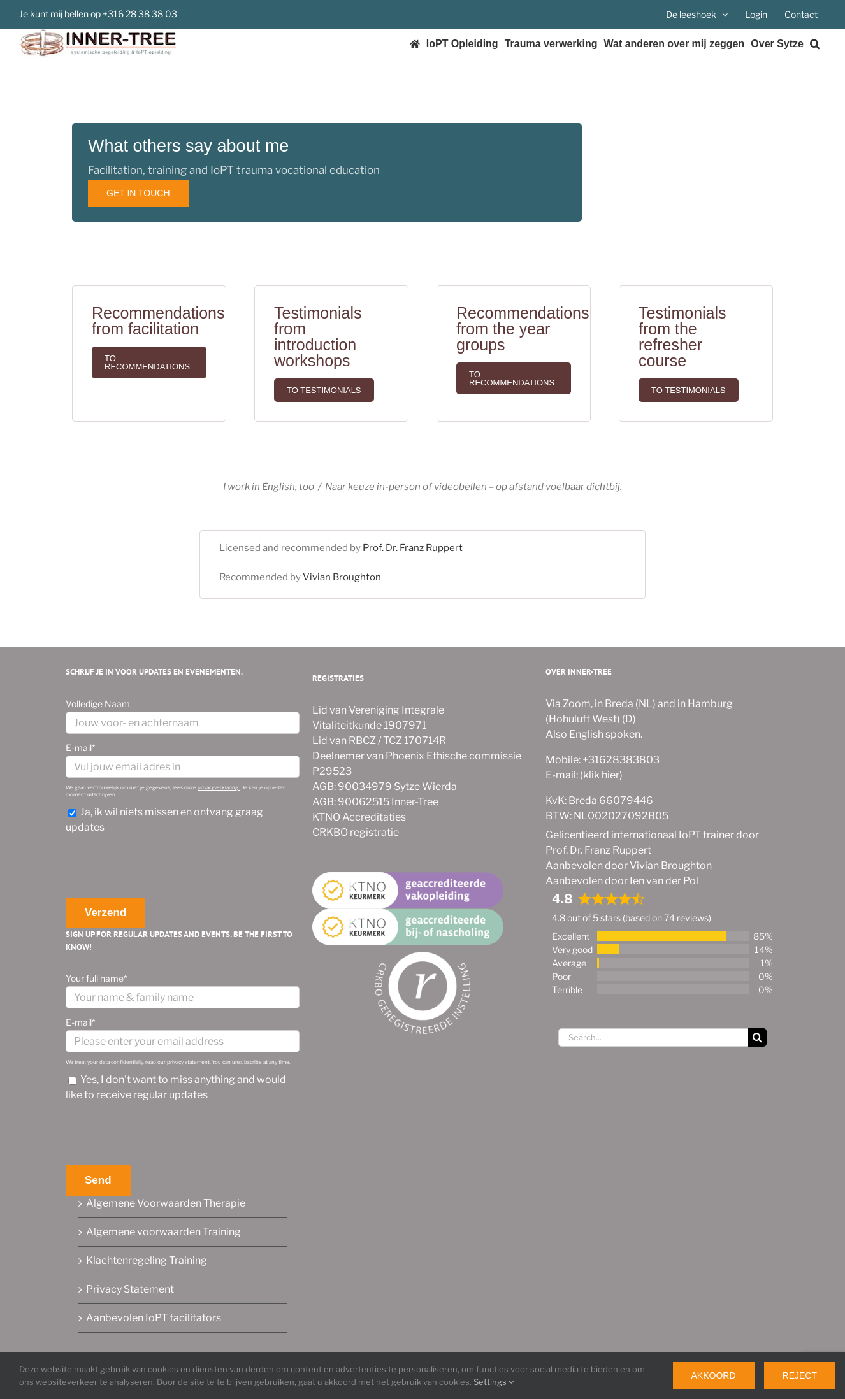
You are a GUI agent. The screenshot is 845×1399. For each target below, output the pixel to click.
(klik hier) (600, 775)
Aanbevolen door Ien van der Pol (621, 881)
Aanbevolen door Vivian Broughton (628, 865)
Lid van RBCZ (344, 741)
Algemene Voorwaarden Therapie (165, 1203)
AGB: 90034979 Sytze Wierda (384, 786)
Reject (800, 1375)
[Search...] (653, 1037)
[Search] (757, 1037)
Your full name (96, 978)
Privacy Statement (130, 1289)
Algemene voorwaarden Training (163, 1232)
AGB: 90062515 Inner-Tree (375, 802)
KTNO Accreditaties (359, 817)
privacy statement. (189, 1062)
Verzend (105, 913)
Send (98, 1180)
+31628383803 (620, 760)
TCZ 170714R (414, 741)
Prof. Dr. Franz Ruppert (413, 548)
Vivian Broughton (342, 577)
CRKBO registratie (355, 832)
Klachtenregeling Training (146, 1260)
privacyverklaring (219, 787)
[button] (815, 44)
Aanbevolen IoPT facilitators (153, 1318)
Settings (493, 1382)
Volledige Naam (98, 703)
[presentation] (162, 866)
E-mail (80, 747)
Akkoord (713, 1375)
